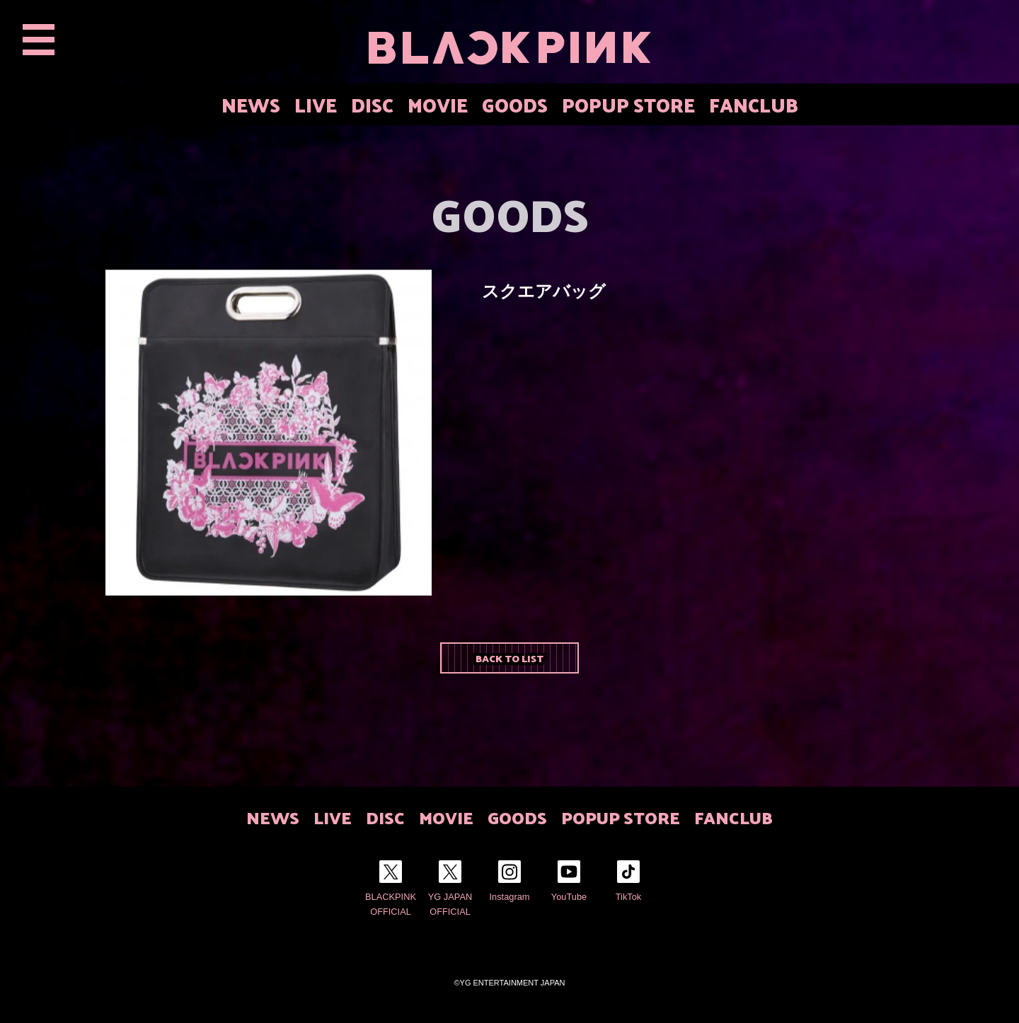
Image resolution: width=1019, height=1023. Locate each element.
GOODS (515, 104)
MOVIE (438, 104)
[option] (268, 433)
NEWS (250, 104)
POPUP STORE (628, 104)
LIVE (315, 104)
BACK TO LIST (509, 658)
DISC (372, 104)
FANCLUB (753, 104)
